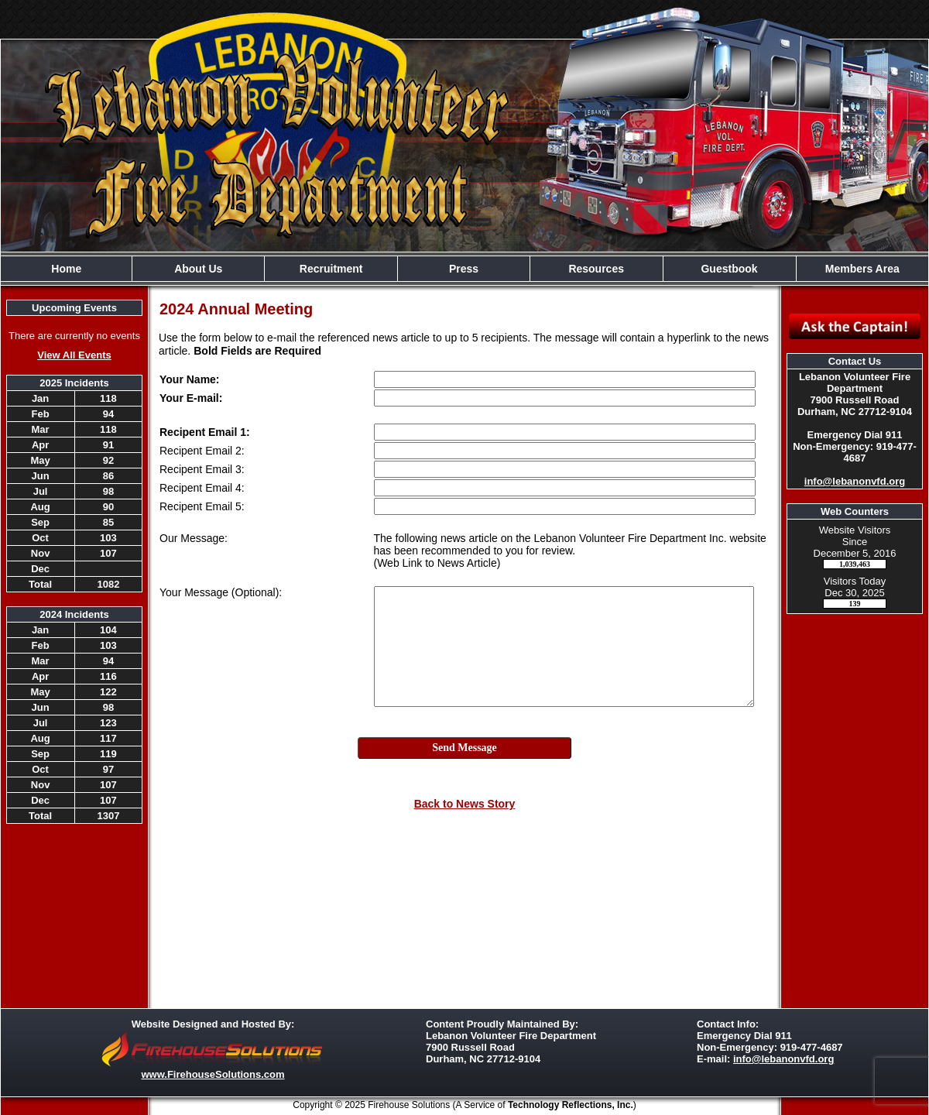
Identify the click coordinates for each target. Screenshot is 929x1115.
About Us (198, 268)
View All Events (74, 355)
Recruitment (331, 268)
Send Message (464, 747)
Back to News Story (465, 804)
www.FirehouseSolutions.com (212, 1074)
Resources (596, 268)
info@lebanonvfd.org (854, 481)
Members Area (862, 268)
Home (66, 268)
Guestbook (729, 268)
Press (463, 268)
